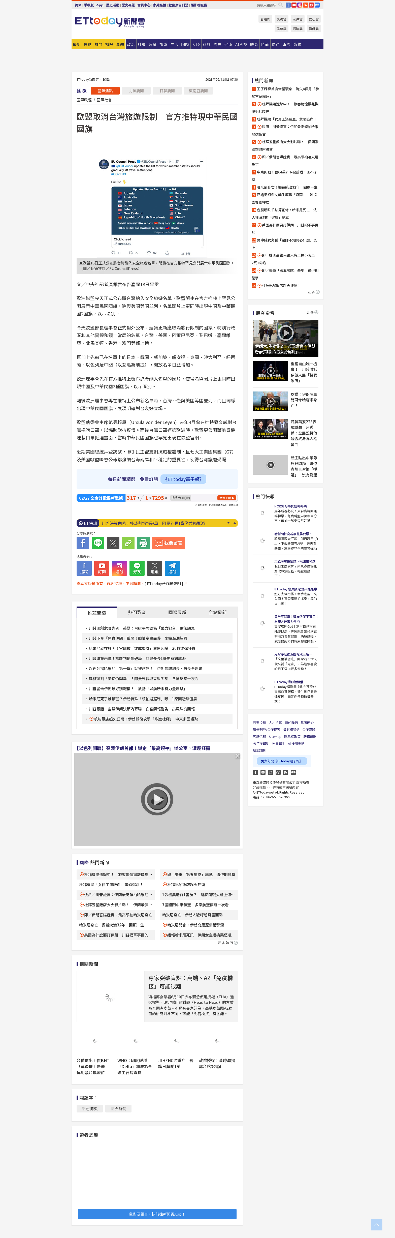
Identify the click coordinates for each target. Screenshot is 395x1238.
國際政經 (84, 99)
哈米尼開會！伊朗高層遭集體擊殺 (195, 924)
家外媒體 (159, 5)
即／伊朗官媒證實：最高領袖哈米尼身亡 (118, 914)
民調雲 (281, 19)
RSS (305, 5)
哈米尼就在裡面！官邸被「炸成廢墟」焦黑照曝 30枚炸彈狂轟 (142, 648)
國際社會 (104, 99)
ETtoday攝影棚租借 (288, 681)
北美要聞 (136, 90)
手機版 (89, 5)
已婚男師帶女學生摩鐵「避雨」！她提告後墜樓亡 (284, 198)
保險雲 (298, 28)
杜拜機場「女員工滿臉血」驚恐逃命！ (111, 884)
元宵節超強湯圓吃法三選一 (293, 654)
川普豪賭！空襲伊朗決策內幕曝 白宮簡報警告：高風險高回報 (142, 708)
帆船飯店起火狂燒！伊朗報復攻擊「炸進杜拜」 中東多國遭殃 (146, 718)
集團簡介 (307, 722)
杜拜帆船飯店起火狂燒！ (188, 884)
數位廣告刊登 (178, 5)
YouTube (294, 5)
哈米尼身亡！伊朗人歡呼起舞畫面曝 (192, 914)
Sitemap (275, 736)
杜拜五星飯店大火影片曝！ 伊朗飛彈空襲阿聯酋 (285, 145)
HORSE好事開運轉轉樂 (290, 506)
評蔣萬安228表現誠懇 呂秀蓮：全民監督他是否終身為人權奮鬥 (304, 433)
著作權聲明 (261, 743)
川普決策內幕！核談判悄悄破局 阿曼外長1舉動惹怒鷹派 (153, 523)
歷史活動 (112, 5)
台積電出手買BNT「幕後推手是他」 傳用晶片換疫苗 (94, 1066)
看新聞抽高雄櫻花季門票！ (293, 533)
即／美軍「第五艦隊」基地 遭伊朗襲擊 (201, 874)
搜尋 (280, 4)
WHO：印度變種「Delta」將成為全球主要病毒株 (134, 1066)
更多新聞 (225, 498)
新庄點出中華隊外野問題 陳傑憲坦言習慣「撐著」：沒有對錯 (304, 466)
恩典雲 (281, 28)
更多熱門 (228, 942)
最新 (77, 44)
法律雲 (298, 19)
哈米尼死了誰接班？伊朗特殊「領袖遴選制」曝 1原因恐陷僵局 (143, 698)
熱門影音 (137, 612)
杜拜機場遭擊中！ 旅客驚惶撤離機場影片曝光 (285, 107)
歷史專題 (128, 5)
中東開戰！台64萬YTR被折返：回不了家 (284, 175)
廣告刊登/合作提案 (266, 729)
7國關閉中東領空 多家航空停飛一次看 (195, 904)
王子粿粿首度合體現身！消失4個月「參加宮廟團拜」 (285, 92)
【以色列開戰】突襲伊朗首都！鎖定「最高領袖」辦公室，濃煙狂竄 (142, 748)
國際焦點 (105, 90)
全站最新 (218, 612)
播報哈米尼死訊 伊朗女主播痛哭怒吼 (199, 935)
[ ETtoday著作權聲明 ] (164, 583)
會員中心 (143, 5)
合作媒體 (308, 729)
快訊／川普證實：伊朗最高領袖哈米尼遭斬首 (285, 130)
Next (228, 523)
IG (299, 5)
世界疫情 (118, 1108)
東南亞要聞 (198, 90)
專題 (120, 44)
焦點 (88, 44)
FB (288, 5)
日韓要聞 (167, 90)
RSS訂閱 (259, 750)
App (100, 5)
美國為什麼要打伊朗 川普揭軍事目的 (116, 935)
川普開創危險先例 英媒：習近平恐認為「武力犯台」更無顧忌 (142, 628)
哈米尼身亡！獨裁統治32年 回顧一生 (111, 924)
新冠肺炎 (90, 1108)
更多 (314, 291)
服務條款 (309, 736)
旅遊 (163, 44)
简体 (78, 5)
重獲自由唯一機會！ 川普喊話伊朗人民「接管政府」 (304, 372)
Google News (317, 5)
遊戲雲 (314, 28)
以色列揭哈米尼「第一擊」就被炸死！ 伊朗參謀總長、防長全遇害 (145, 668)
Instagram (270, 772)
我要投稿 (259, 722)
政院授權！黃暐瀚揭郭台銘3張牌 (217, 1063)
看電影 (265, 19)
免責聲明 (278, 743)
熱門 (98, 44)
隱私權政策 (292, 736)
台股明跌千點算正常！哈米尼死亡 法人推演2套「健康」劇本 (284, 213)
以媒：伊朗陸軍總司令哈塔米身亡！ (304, 399)
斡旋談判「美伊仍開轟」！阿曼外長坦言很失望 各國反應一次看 (144, 678)
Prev (235, 523)
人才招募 (275, 722)
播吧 (109, 44)
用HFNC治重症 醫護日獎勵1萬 (175, 1063)
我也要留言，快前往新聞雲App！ (157, 1214)
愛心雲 (314, 19)
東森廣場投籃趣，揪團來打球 (294, 561)
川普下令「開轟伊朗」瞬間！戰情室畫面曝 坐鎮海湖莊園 (138, 638)
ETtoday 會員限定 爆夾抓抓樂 (295, 589)
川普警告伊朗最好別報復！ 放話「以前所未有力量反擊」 (138, 688)
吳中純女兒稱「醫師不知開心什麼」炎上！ (284, 243)
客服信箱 (259, 736)
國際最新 (177, 612)
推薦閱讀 (97, 613)
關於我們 (291, 722)
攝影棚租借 (199, 5)
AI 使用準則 (296, 743)
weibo (311, 5)
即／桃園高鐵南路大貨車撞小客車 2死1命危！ (285, 259)
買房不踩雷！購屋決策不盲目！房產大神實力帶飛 (296, 619)
